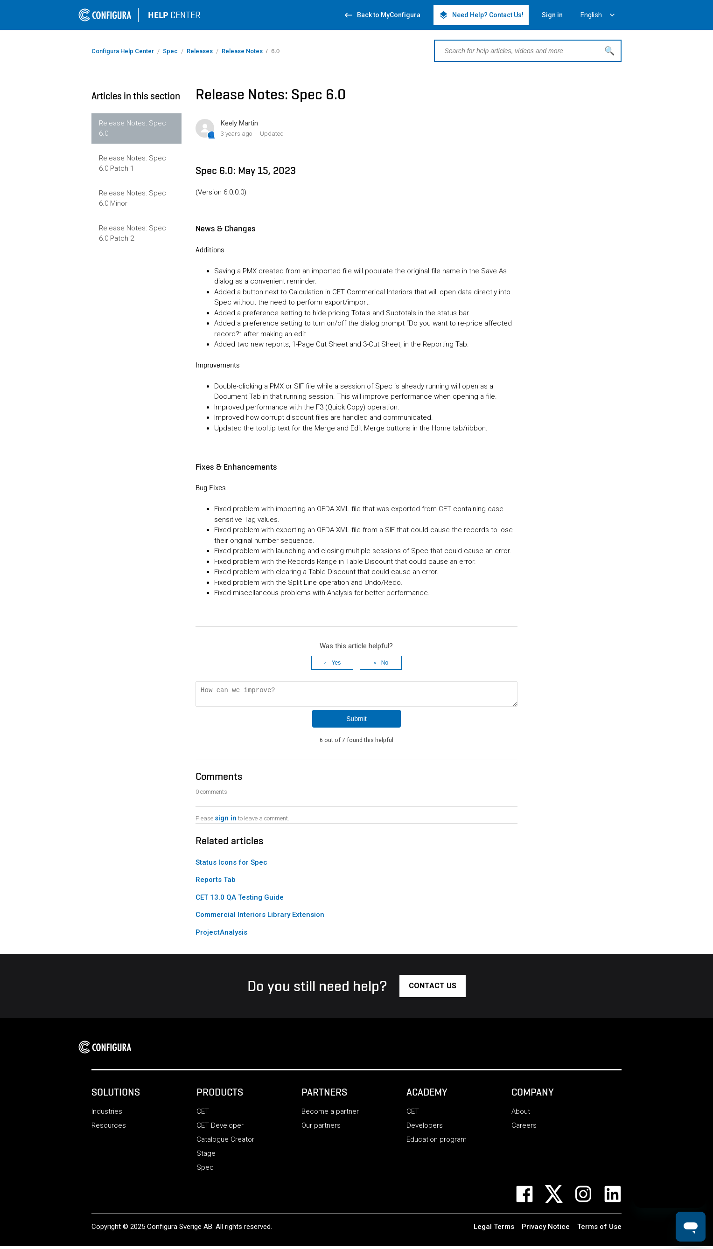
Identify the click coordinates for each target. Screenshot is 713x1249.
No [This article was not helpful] (384, 662)
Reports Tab (216, 882)
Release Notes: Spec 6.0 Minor (132, 198)
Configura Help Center (122, 51)
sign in (226, 821)
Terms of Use (599, 1229)
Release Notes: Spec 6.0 (132, 128)
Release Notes (242, 51)
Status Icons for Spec (231, 865)
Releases (200, 51)
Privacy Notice (546, 1229)
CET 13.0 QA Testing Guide (240, 900)
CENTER (174, 15)
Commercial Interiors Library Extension (260, 917)
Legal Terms (494, 1229)
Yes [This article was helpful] (336, 662)
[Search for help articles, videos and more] (528, 51)
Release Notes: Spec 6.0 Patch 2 (132, 233)
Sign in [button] (552, 15)
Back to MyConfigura (381, 15)
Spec (170, 51)
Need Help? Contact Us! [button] (481, 15)
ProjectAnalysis (221, 935)
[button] (432, 989)
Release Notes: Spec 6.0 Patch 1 (132, 163)
